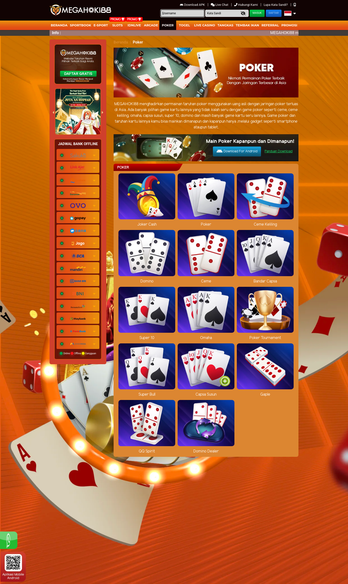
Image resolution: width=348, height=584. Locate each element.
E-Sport (101, 25)
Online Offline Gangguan (78, 353)
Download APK (193, 5)
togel (184, 25)
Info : (56, 32)
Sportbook (80, 25)
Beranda (59, 25)
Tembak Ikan (247, 25)
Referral (270, 25)
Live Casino (204, 25)
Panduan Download (278, 151)
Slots (117, 25)
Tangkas (225, 25)
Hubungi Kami (246, 5)
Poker (168, 25)
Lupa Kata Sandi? (276, 5)
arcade (151, 25)
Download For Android (237, 151)
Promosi (289, 25)
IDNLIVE (134, 25)
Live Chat (220, 5)
